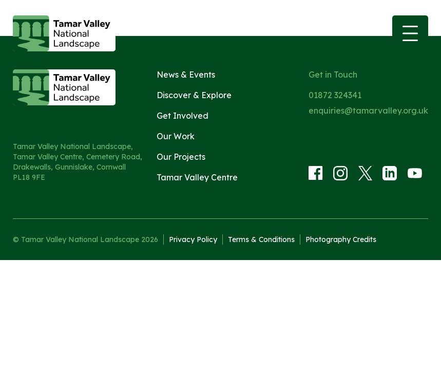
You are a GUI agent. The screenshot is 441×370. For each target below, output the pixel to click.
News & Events (186, 74)
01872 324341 (335, 95)
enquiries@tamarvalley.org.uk (368, 110)
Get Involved (182, 115)
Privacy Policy (193, 239)
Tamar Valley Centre (197, 177)
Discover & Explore (194, 95)
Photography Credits (340, 239)
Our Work (176, 136)
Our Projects (181, 157)
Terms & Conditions (261, 239)
